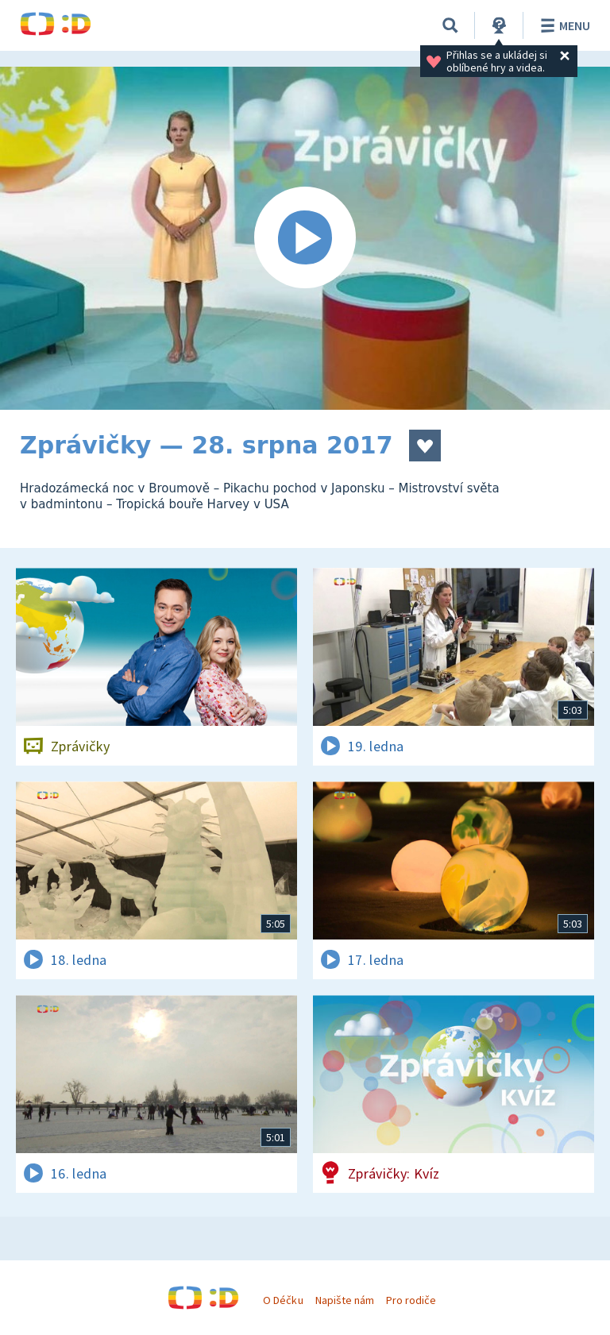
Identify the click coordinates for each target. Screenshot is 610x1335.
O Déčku (283, 1300)
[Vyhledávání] (450, 25)
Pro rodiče (411, 1300)
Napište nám (344, 1300)
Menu (562, 25)
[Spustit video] (305, 238)
